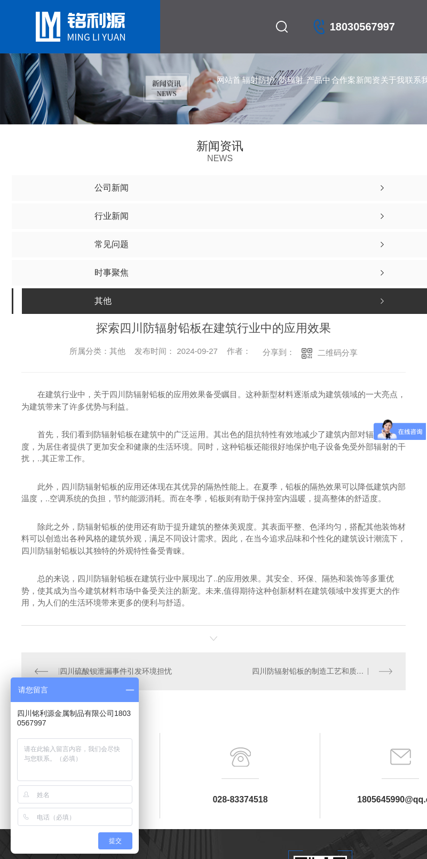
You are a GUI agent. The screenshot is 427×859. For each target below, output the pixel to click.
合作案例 (343, 91)
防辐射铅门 (291, 91)
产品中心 (318, 91)
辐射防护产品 (258, 91)
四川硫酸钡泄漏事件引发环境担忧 (115, 671)
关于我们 (393, 91)
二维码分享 (338, 352)
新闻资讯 (368, 91)
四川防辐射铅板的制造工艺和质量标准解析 (321, 671)
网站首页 (229, 91)
